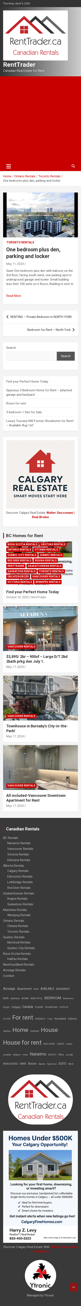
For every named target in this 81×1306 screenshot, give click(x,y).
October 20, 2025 (17, 597)
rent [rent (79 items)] (23, 1063)
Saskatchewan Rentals (44, 565)
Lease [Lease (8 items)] (69, 1044)
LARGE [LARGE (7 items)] (60, 1044)
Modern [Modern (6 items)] (17, 1054)
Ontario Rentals (19, 549)
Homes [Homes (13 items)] (34, 1031)
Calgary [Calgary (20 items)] (15, 1007)
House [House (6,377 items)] (49, 1029)
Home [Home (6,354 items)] (20, 1029)
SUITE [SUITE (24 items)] (62, 1063)
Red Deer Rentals (19, 560)
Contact (8, 976)
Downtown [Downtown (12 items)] (51, 1007)
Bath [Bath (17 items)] (6, 998)
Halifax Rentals (17, 959)
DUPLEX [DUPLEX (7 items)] (63, 1007)
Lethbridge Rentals (20, 882)
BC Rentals (10, 838)
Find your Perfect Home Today (27, 381)
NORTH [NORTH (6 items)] (52, 1054)
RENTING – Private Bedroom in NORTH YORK (41, 317)
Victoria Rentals (20, 582)
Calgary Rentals (18, 871)
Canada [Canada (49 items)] (27, 1007)
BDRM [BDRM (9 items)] (25, 998)
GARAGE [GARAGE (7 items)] (72, 1019)
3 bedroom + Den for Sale (24, 412)
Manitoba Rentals (15, 910)
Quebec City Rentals (22, 555)
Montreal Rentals (18, 942)
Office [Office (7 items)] (61, 1054)
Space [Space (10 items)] (41, 1063)
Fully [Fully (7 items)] (49, 1019)
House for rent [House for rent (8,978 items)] (22, 1042)
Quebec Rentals (51, 555)
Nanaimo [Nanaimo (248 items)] (38, 1054)
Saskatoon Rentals (21, 571)
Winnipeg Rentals (47, 582)
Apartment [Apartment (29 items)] (24, 989)
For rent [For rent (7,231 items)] (22, 1017)
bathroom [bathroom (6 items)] (15, 998)
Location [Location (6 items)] (7, 1054)
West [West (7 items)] (70, 1064)
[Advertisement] (40, 118)
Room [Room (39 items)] (32, 1063)
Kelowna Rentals (18, 860)
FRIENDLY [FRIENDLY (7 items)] (40, 1019)
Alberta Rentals (13, 866)
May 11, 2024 (15, 264)
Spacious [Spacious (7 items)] (52, 1064)
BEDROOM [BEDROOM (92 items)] (52, 998)
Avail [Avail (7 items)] (36, 989)
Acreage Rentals (14, 970)
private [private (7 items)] (69, 1054)
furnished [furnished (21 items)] (60, 1018)
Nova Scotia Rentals (22, 544)
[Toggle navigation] (8, 166)
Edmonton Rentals (20, 876)
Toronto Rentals (20, 242)
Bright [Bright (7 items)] (6, 1007)
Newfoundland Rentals (18, 964)
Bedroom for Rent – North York (49, 330)
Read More (13, 296)
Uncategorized (18, 576)
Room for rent (16, 403)
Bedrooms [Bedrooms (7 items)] (68, 998)
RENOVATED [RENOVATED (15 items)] (10, 1063)
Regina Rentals (46, 560)
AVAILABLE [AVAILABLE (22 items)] (47, 988)
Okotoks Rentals (53, 544)
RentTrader (19, 64)
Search (11, 348)
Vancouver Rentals (46, 576)
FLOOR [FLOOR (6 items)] (6, 1019)
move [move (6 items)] (25, 1054)
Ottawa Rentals (46, 549)
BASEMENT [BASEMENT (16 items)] (63, 988)
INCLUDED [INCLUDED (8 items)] (49, 1044)
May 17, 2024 (15, 667)
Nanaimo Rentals (19, 843)
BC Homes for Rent (24, 535)
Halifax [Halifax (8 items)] (7, 1031)
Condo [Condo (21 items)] (39, 1007)
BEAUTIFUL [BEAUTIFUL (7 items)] (36, 998)
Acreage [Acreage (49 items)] (9, 989)
